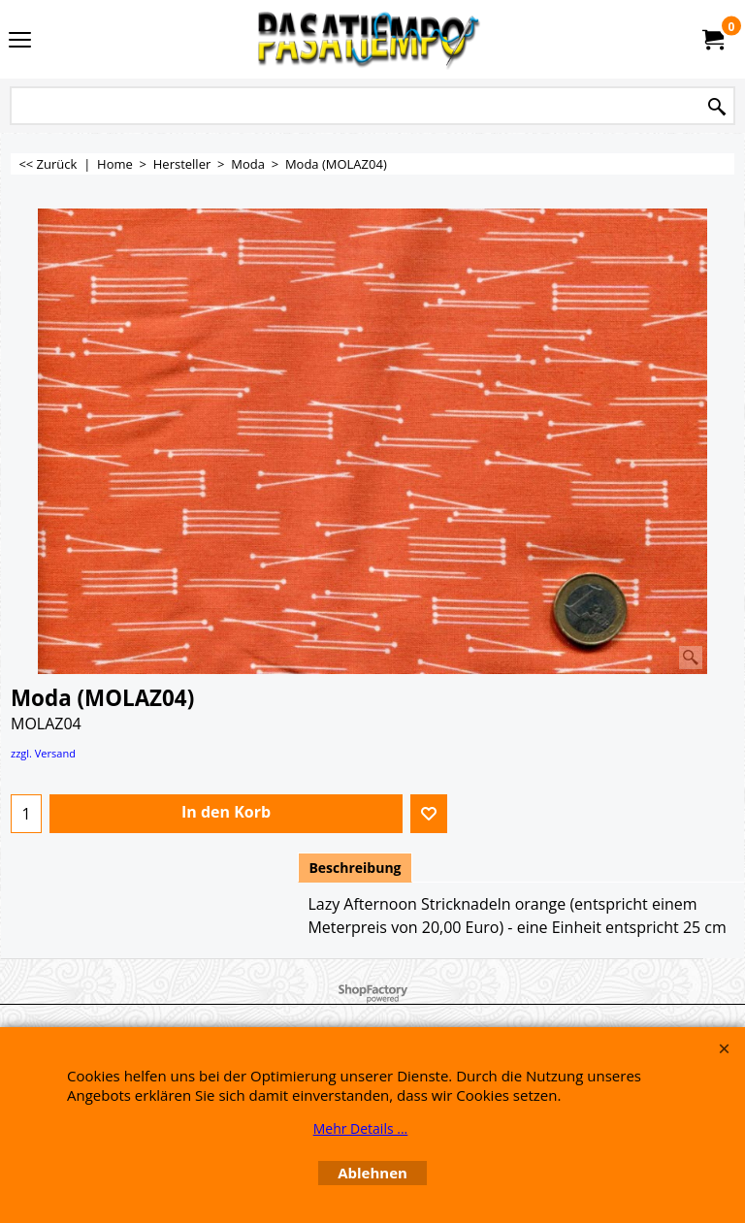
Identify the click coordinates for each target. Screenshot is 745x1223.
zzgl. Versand (43, 753)
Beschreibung (354, 867)
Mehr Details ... (360, 1128)
